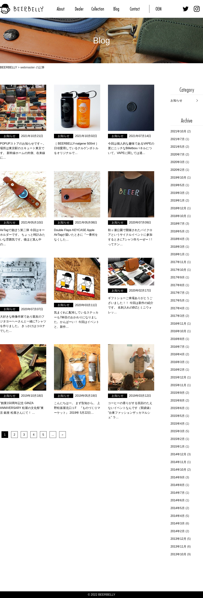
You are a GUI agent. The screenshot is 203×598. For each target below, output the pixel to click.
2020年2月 (177, 169)
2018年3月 (177, 246)
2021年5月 (177, 146)
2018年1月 (177, 254)
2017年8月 (177, 285)
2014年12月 (178, 454)
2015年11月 (178, 385)
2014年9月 (177, 477)
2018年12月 (178, 208)
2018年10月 (178, 216)
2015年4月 (177, 423)
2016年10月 (178, 331)
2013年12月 (178, 538)
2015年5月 (177, 415)
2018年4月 (177, 238)
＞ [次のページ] (62, 434)
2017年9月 (177, 277)
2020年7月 (177, 154)
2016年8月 (177, 338)
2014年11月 (178, 462)
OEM (158, 9)
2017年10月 (178, 269)
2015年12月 (178, 377)
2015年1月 (177, 446)
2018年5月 (177, 231)
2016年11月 (178, 323)
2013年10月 (178, 554)
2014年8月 (177, 485)
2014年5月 (177, 508)
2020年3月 (177, 162)
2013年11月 (178, 546)
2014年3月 (177, 523)
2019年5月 (177, 185)
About (61, 9)
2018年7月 (177, 223)
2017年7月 (177, 292)
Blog (116, 9)
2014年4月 (177, 515)
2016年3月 (177, 362)
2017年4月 (177, 308)
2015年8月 (177, 400)
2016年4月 (177, 354)
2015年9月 (177, 392)
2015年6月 (177, 408)
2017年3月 (177, 315)
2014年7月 (177, 492)
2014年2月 (177, 531)
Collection (97, 9)
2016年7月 (177, 346)
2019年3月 (177, 192)
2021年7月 (177, 139)
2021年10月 (178, 131)
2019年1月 (177, 200)
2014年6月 (177, 500)
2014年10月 (178, 469)
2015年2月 (177, 439)
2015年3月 (177, 431)
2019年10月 (178, 177)
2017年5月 (177, 300)
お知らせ (176, 100)
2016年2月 (177, 369)
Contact (135, 9)
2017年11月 (178, 262)
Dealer (79, 9)
